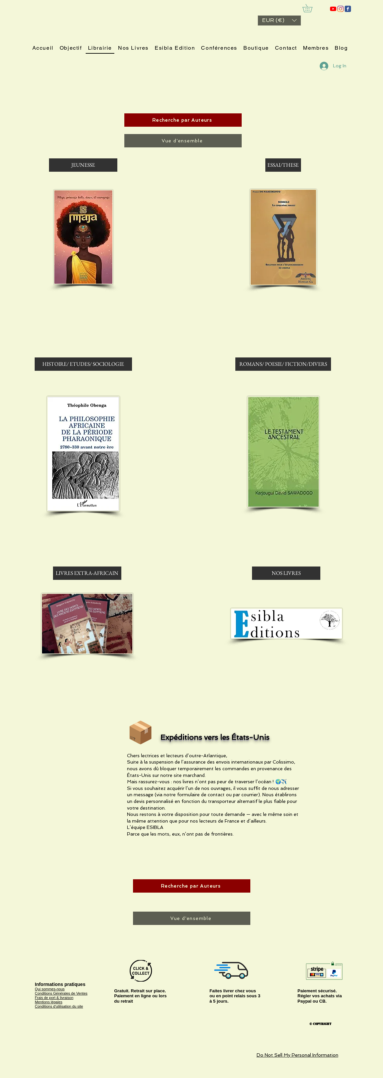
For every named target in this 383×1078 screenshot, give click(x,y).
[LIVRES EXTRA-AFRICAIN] (87, 573)
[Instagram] (340, 9)
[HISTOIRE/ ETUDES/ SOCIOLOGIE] (83, 364)
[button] (279, 20)
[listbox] (279, 20)
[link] (311, 8)
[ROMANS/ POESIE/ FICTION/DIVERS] (283, 364)
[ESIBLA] (333, 9)
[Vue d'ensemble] (183, 140)
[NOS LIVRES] (286, 573)
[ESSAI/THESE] (283, 165)
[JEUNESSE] (83, 165)
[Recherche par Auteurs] (183, 120)
